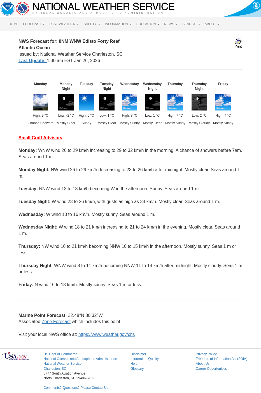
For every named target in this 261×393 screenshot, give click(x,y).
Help (134, 364)
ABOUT (212, 24)
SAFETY (91, 24)
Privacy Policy (206, 354)
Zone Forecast (56, 321)
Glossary (137, 369)
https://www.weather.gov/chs (106, 334)
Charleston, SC (54, 369)
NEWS (171, 24)
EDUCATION (148, 24)
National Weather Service (62, 364)
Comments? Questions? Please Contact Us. (76, 388)
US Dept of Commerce (60, 354)
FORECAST (34, 24)
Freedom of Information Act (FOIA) (221, 359)
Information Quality (144, 359)
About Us (202, 364)
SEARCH (191, 24)
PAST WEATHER (64, 24)
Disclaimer (138, 354)
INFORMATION (118, 24)
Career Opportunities (211, 369)
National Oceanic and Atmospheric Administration (80, 359)
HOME (13, 24)
